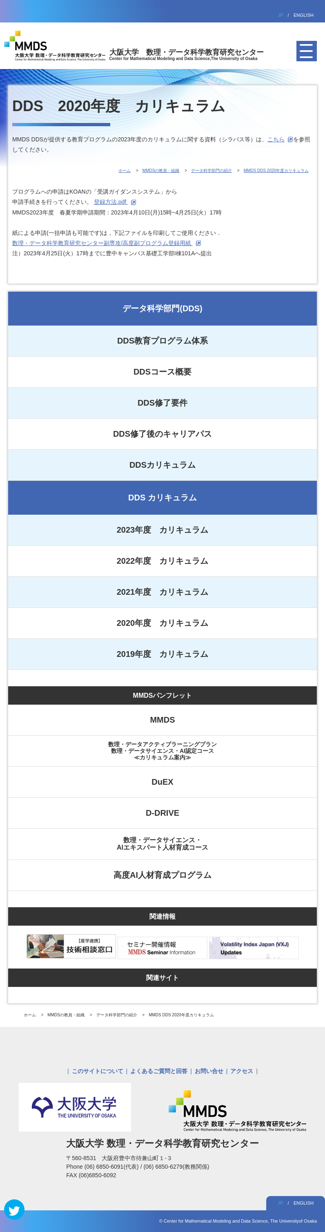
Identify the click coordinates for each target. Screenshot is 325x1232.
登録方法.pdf (111, 202)
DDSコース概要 (162, 371)
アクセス (241, 1071)
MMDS (162, 719)
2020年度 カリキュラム (163, 622)
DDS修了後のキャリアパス (162, 433)
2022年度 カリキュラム (163, 560)
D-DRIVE (162, 812)
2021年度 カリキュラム (163, 591)
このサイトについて (97, 1071)
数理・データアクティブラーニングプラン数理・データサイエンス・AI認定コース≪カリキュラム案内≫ (162, 751)
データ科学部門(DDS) (162, 308)
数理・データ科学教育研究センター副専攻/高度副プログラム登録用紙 (102, 243)
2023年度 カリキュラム (163, 529)
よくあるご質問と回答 (158, 1071)
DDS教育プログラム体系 (162, 340)
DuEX (162, 781)
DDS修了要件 (162, 402)
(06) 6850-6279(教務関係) (176, 1166)
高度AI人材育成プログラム (162, 874)
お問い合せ (209, 1071)
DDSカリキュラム (162, 464)
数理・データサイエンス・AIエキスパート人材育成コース (162, 844)
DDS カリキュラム (162, 497)
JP (280, 15)
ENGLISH (304, 15)
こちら (276, 139)
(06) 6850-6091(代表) (112, 1166)
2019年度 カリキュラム (163, 653)
